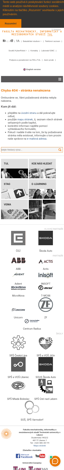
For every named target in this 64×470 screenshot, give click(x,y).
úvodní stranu (29, 112)
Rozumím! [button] (11, 23)
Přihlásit (57, 29)
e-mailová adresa (36, 138)
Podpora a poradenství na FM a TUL (25, 60)
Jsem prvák (49, 60)
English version (32, 69)
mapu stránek (25, 119)
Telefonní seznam (53, 41)
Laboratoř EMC (48, 50)
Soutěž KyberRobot (18, 50)
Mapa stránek (39, 445)
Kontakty (35, 50)
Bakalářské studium (32, 41)
